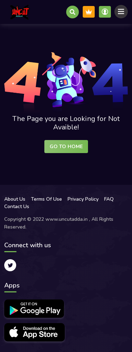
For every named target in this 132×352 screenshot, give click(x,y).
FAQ (109, 199)
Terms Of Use (46, 199)
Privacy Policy (83, 199)
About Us (14, 199)
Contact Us (16, 206)
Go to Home (66, 146)
